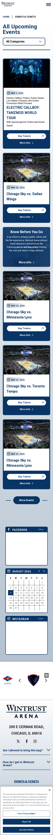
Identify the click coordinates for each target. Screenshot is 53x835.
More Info (25, 143)
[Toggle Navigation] (48, 5)
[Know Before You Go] (26, 247)
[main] (26, 336)
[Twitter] (18, 741)
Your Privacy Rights (26, 813)
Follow (40, 529)
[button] (39, 571)
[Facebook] (27, 741)
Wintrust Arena (10, 4)
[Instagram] (35, 741)
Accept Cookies (26, 830)
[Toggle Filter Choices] (24, 41)
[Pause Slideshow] (46, 675)
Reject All (26, 822)
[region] (26, 590)
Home (6, 16)
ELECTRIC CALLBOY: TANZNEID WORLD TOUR (23, 113)
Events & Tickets (26, 781)
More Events (26, 500)
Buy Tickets (31, 136)
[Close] (49, 790)
